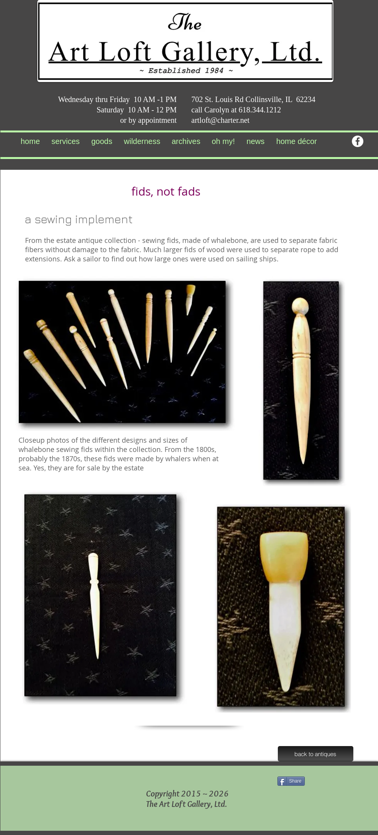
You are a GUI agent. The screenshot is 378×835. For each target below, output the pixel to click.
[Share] (291, 781)
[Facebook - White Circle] (357, 141)
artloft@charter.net (221, 120)
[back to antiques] (315, 753)
